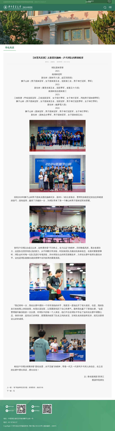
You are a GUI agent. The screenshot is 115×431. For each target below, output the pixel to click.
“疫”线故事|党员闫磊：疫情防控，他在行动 (28, 387)
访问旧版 (88, 2)
